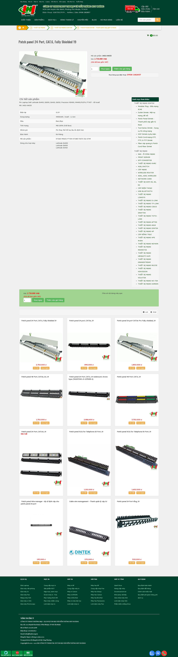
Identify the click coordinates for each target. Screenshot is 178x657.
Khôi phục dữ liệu (120, 595)
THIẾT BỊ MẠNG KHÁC (147, 163)
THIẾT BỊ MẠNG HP (146, 231)
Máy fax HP (95, 585)
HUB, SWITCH (143, 166)
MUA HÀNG (106, 20)
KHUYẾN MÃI (83, 20)
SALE (17, 653)
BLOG (94, 20)
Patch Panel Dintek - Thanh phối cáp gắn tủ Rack (98, 28)
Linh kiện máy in (73, 604)
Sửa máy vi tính (25, 601)
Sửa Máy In (54, 1)
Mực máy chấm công (51, 601)
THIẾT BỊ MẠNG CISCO (147, 207)
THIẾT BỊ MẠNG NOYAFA (148, 244)
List (145, 312)
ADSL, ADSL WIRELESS (147, 176)
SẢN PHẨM (39, 20)
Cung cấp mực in (50, 585)
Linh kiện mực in (49, 604)
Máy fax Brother (97, 598)
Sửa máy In (24, 591)
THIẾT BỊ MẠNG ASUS (147, 225)
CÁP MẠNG (142, 170)
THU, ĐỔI (6, 653)
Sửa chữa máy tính (121, 598)
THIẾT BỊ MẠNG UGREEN (148, 284)
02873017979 (59, 12)
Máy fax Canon (96, 595)
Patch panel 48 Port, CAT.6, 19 (129, 377)
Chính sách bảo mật (145, 591)
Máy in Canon (72, 591)
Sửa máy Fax (25, 595)
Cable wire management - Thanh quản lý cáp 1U (88, 501)
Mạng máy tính (25, 598)
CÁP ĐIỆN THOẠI (145, 188)
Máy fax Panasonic (98, 601)
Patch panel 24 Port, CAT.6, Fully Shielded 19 (38, 321)
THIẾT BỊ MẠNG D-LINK (148, 200)
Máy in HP (70, 585)
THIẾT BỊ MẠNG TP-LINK (148, 204)
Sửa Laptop (62, 1)
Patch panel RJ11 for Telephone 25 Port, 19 (86, 432)
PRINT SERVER (144, 157)
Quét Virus (118, 585)
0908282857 (32, 631)
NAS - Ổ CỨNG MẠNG (146, 154)
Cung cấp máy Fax (97, 588)
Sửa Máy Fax (71, 1)
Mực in (36, 1)
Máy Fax (41, 1)
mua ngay (45, 368)
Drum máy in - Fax (50, 595)
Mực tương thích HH (51, 598)
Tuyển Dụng (79, 1)
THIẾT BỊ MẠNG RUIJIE (147, 265)
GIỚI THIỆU (26, 20)
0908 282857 (84, 12)
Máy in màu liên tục (74, 601)
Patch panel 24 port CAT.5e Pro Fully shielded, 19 (136, 321)
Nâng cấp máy (119, 588)
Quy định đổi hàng (144, 588)
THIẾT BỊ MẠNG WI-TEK (148, 281)
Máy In (30, 1)
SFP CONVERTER (145, 160)
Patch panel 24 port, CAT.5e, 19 (81, 321)
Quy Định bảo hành (145, 585)
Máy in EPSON (72, 595)
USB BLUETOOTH (145, 191)
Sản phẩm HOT (49, 588)
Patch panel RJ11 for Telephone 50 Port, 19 (134, 432)
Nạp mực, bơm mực (51, 591)
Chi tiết (36, 368)
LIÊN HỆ (119, 20)
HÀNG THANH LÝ (67, 20)
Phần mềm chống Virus (122, 604)
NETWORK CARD (145, 179)
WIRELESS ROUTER (146, 173)
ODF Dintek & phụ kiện (147, 134)
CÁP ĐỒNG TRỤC (145, 234)
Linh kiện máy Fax (97, 604)
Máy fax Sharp (96, 591)
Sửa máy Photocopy (27, 604)
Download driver (120, 591)
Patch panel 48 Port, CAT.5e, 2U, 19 (35, 377)
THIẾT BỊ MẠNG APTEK (147, 222)
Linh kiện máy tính (120, 601)
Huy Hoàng (23, 1)
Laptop (48, 1)
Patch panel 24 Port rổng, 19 (128, 501)
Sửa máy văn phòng (27, 588)
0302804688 (32, 628)
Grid (153, 312)
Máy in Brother (72, 598)
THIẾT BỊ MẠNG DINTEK (148, 228)
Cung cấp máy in (73, 588)
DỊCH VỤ (52, 20)
